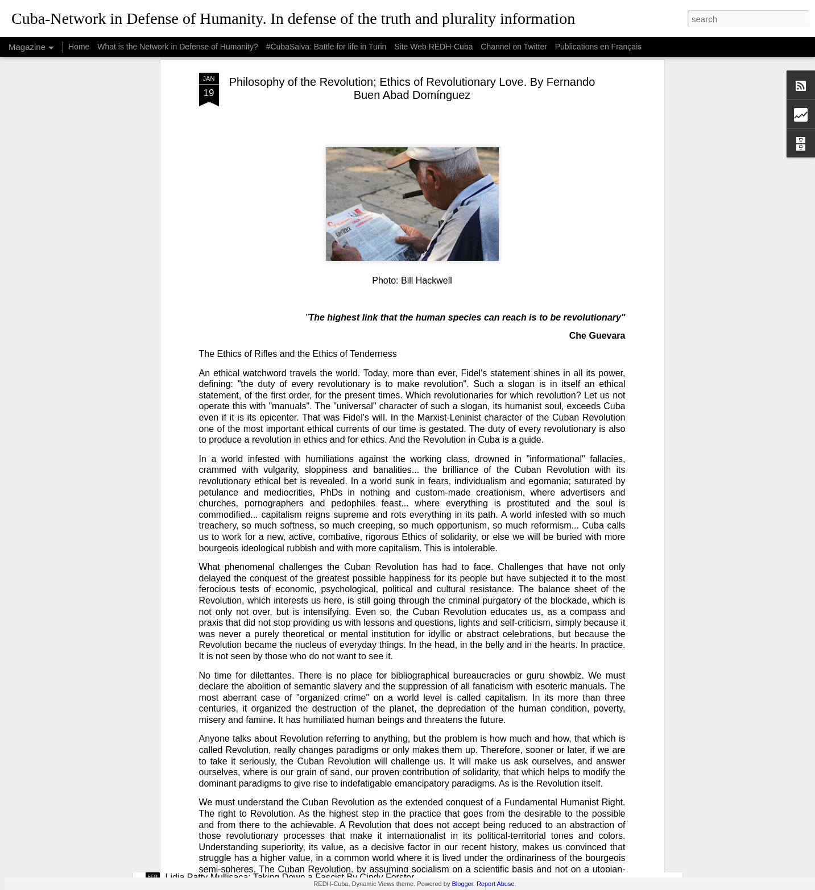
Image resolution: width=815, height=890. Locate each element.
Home (78, 46)
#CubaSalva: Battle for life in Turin (326, 46)
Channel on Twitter (514, 46)
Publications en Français (598, 46)
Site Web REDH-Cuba (433, 46)
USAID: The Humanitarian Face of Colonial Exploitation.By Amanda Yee (310, 675)
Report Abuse (496, 883)
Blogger (462, 883)
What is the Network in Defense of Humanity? (177, 46)
